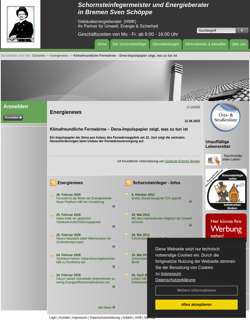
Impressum (171, 274)
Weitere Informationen (196, 290)
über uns (239, 44)
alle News (106, 307)
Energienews (70, 183)
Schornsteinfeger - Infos (156, 183)
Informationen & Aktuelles (205, 44)
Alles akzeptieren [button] (196, 304)
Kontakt (64, 317)
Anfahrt (127, 317)
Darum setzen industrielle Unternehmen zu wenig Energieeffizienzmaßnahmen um (85, 280)
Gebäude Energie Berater (182, 161)
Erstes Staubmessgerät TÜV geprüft (156, 198)
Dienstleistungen (166, 44)
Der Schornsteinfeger (130, 44)
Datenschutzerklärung (175, 280)
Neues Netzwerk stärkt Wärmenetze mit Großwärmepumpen (83, 240)
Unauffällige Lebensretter (218, 144)
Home (102, 44)
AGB (138, 317)
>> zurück (193, 106)
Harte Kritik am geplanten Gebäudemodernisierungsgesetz (78, 220)
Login (53, 317)
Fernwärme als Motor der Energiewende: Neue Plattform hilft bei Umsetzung (84, 200)
